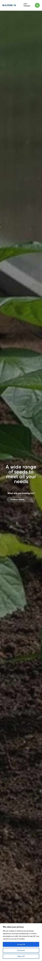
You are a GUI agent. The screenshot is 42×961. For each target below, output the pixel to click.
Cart (25, 4)
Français (27, 6)
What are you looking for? (21, 493)
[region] (21, 942)
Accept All (21, 944)
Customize (21, 950)
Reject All (21, 956)
